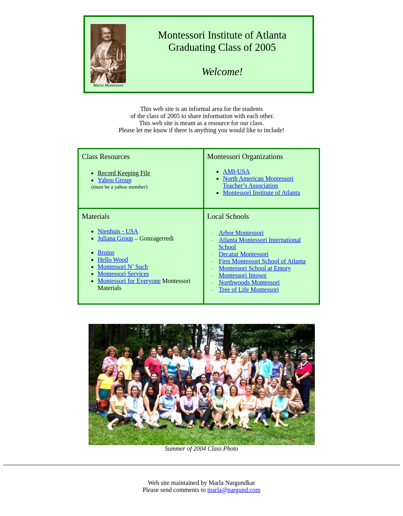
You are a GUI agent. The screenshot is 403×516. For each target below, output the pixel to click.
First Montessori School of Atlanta (262, 261)
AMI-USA (236, 171)
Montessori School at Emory (255, 268)
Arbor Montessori (241, 232)
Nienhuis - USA (118, 231)
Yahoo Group (114, 180)
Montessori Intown (242, 275)
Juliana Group (115, 238)
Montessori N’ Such (123, 266)
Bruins (106, 252)
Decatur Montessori (244, 254)
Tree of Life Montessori (249, 289)
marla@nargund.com (234, 489)
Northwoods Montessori (249, 282)
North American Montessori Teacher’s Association (258, 182)
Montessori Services (123, 273)
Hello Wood (113, 259)
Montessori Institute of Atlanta (261, 192)
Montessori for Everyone (129, 280)
